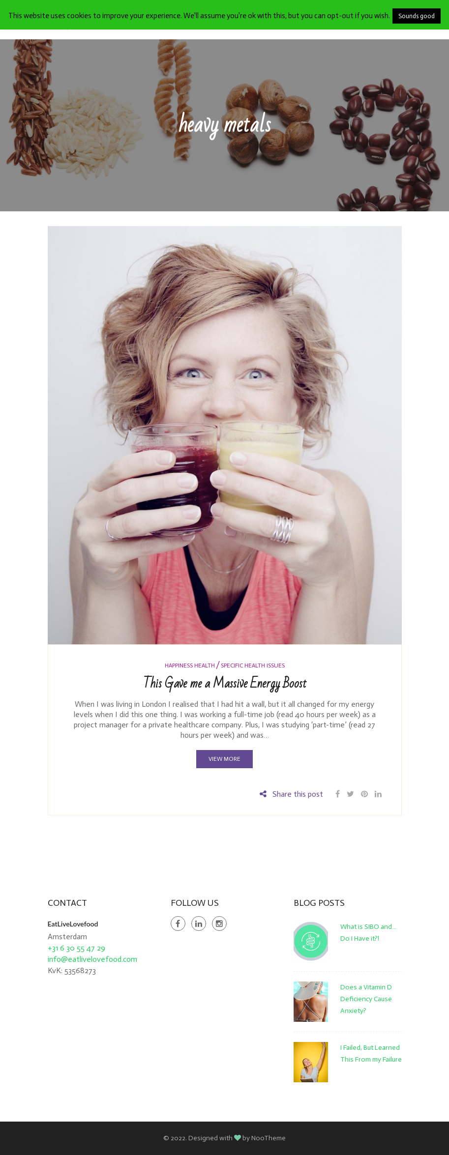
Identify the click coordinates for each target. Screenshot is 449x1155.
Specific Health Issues (253, 665)
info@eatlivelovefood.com (92, 959)
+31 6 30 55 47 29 (76, 948)
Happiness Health (190, 665)
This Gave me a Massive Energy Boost (224, 683)
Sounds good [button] (416, 16)
